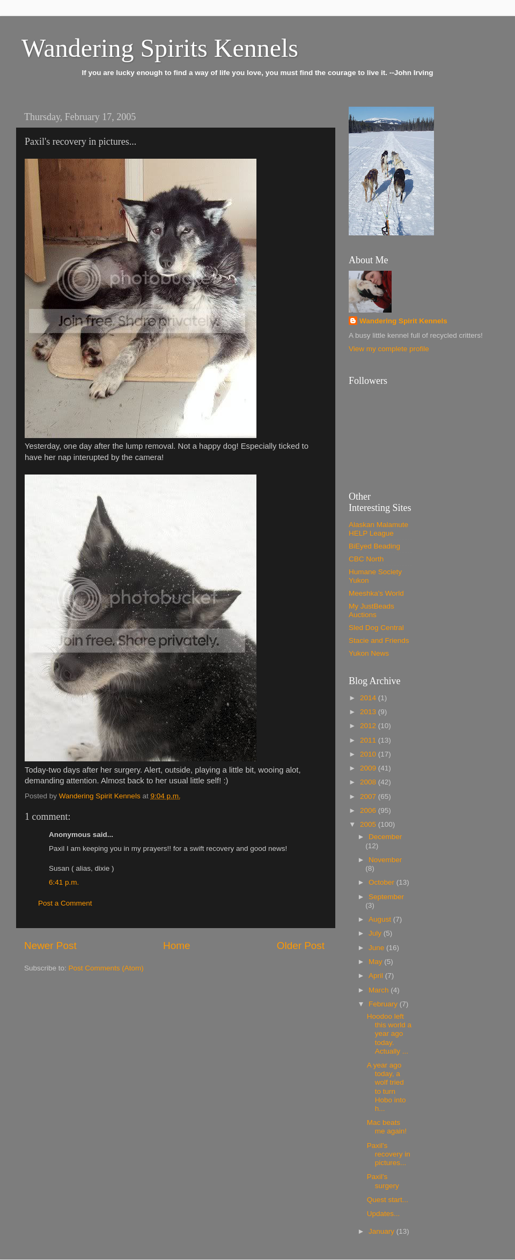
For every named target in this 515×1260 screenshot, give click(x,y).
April (377, 976)
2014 (369, 698)
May (376, 962)
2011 (369, 740)
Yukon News (369, 653)
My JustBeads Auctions (371, 610)
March (380, 990)
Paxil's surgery (383, 1181)
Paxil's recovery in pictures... (388, 1154)
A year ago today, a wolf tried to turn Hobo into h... (386, 1087)
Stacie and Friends (379, 640)
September (386, 897)
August (381, 919)
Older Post (301, 945)
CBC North (366, 559)
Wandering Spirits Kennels (159, 48)
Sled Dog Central (376, 628)
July (376, 933)
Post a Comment (65, 903)
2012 (369, 726)
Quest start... (387, 1200)
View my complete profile (389, 349)
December (385, 837)
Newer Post (50, 945)
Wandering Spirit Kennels (403, 321)
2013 (369, 712)
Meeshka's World (376, 593)
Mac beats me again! (387, 1126)
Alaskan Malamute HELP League (378, 529)
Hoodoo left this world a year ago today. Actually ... (389, 1033)
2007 (369, 796)
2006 (369, 810)
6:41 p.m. (64, 882)
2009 (369, 768)
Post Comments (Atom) (106, 968)
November (385, 860)
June (377, 948)
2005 (369, 824)
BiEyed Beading (374, 546)
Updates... (383, 1214)
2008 (369, 782)
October (382, 882)
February (384, 1004)
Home (176, 945)
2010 (369, 754)
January (382, 1231)
